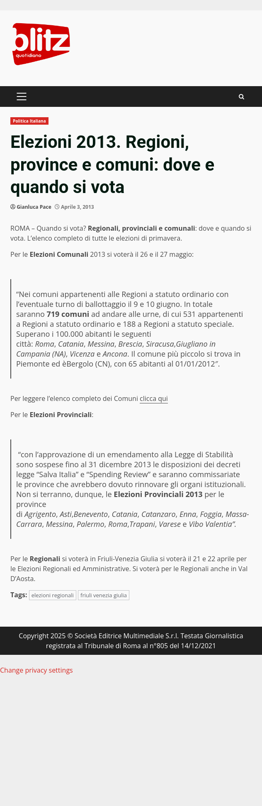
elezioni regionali (53, 595)
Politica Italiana (29, 121)
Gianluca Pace (34, 206)
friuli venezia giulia (103, 595)
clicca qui (154, 398)
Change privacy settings (36, 670)
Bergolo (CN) (88, 364)
